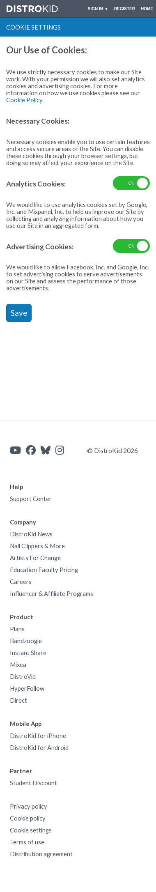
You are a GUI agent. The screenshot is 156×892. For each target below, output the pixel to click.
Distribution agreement (41, 854)
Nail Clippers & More (37, 546)
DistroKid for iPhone (38, 735)
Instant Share (28, 652)
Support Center (31, 498)
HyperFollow (27, 688)
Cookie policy (28, 818)
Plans (17, 628)
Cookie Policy (24, 100)
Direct (18, 700)
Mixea (18, 664)
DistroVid (23, 676)
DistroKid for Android (39, 747)
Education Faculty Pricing (44, 569)
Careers (21, 581)
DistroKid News (31, 534)
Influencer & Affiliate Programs (51, 593)
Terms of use (27, 842)
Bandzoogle (26, 640)
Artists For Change (35, 557)
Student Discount (33, 782)
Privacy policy (28, 806)
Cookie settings (31, 830)
